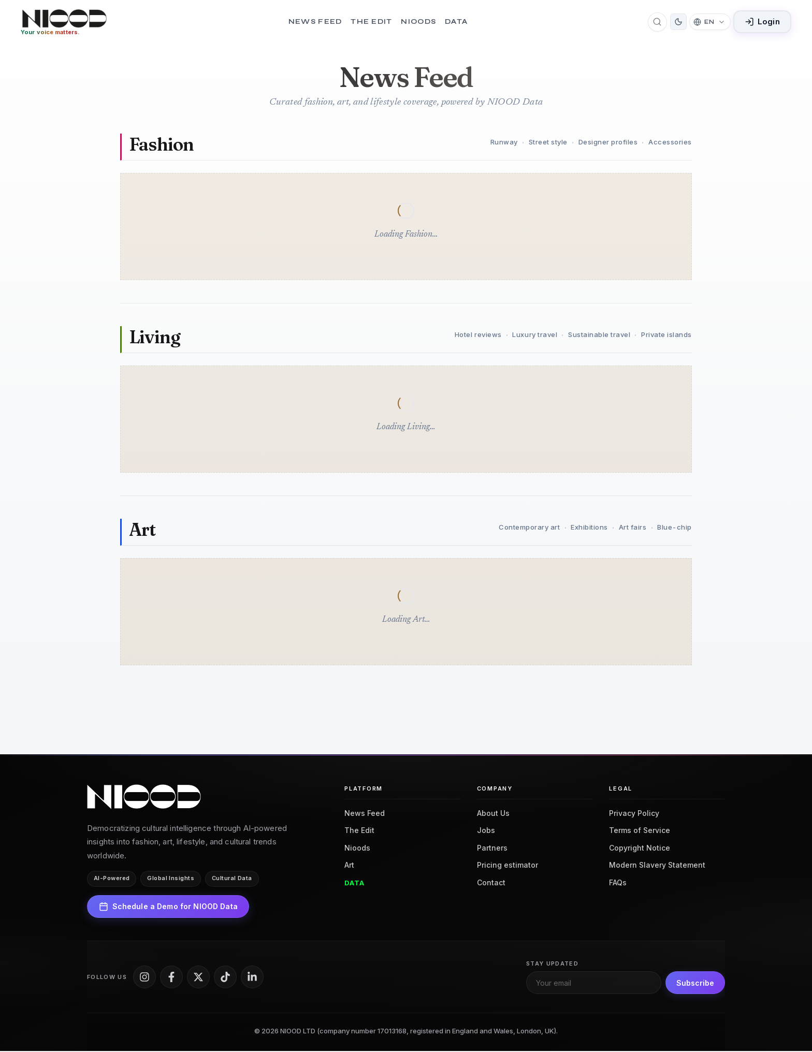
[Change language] (709, 22)
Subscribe (695, 983)
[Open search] (658, 22)
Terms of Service (639, 831)
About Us (493, 813)
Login (762, 22)
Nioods (418, 22)
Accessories (670, 142)
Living (155, 337)
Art (142, 530)
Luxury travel (534, 335)
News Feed (315, 22)
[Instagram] (144, 977)
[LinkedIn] (252, 977)
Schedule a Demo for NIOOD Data (168, 907)
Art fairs (633, 528)
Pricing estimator (507, 865)
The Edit (371, 22)
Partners (492, 848)
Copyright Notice (639, 848)
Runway (504, 142)
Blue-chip (674, 528)
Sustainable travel (599, 335)
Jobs (486, 831)
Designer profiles (608, 142)
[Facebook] (171, 977)
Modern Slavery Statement (657, 865)
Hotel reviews (478, 335)
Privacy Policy (634, 813)
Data (456, 22)
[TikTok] (225, 977)
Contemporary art (529, 528)
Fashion (161, 145)
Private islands (666, 335)
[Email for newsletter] (593, 983)
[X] (198, 977)
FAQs (618, 883)
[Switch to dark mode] (678, 22)
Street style (548, 142)
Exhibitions (589, 528)
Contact (491, 883)
